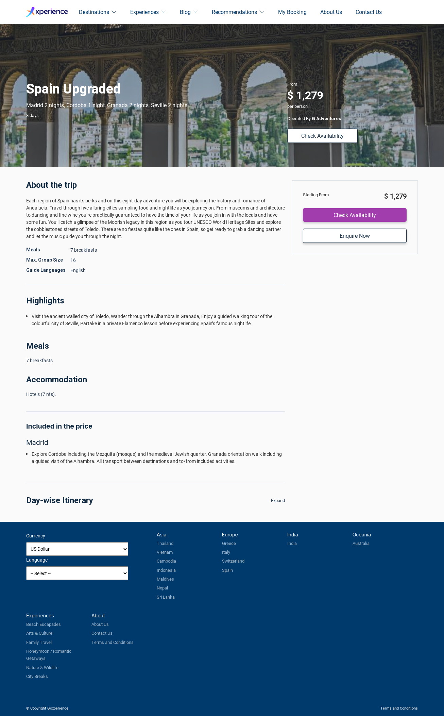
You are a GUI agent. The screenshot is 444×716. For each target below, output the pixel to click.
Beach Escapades (43, 624)
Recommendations (238, 11)
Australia (361, 543)
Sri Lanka (166, 597)
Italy (226, 552)
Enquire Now (355, 235)
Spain (227, 570)
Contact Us (369, 11)
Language (37, 559)
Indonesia (166, 570)
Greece (229, 543)
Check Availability (322, 135)
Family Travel (39, 642)
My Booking (292, 11)
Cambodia (166, 561)
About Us (331, 11)
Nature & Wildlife (42, 667)
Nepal (162, 588)
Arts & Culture (39, 633)
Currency (35, 535)
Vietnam (165, 552)
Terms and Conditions (112, 642)
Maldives (165, 579)
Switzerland (233, 561)
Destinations (98, 11)
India (292, 543)
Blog (189, 11)
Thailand (165, 543)
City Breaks (37, 676)
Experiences (148, 11)
